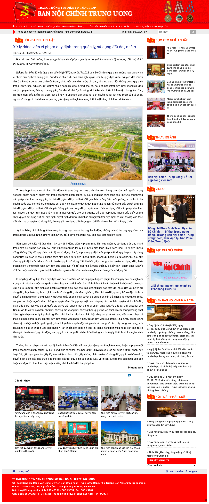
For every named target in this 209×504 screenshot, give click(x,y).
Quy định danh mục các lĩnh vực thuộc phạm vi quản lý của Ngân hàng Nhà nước (120, 451)
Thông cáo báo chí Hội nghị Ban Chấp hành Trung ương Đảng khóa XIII (54, 31)
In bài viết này (129, 375)
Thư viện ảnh (165, 137)
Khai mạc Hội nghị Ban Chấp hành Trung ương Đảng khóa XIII (181, 51)
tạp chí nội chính (169, 250)
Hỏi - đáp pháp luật (39, 40)
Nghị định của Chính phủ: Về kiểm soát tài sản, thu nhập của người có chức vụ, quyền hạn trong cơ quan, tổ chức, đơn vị (170, 353)
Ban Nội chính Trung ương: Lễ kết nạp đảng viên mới (170, 178)
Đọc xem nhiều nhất (171, 40)
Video (160, 189)
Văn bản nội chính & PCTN (174, 300)
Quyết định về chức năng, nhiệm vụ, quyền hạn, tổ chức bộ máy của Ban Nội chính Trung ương (169, 366)
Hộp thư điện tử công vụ (181, 471)
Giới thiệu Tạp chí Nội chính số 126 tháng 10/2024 (171, 287)
